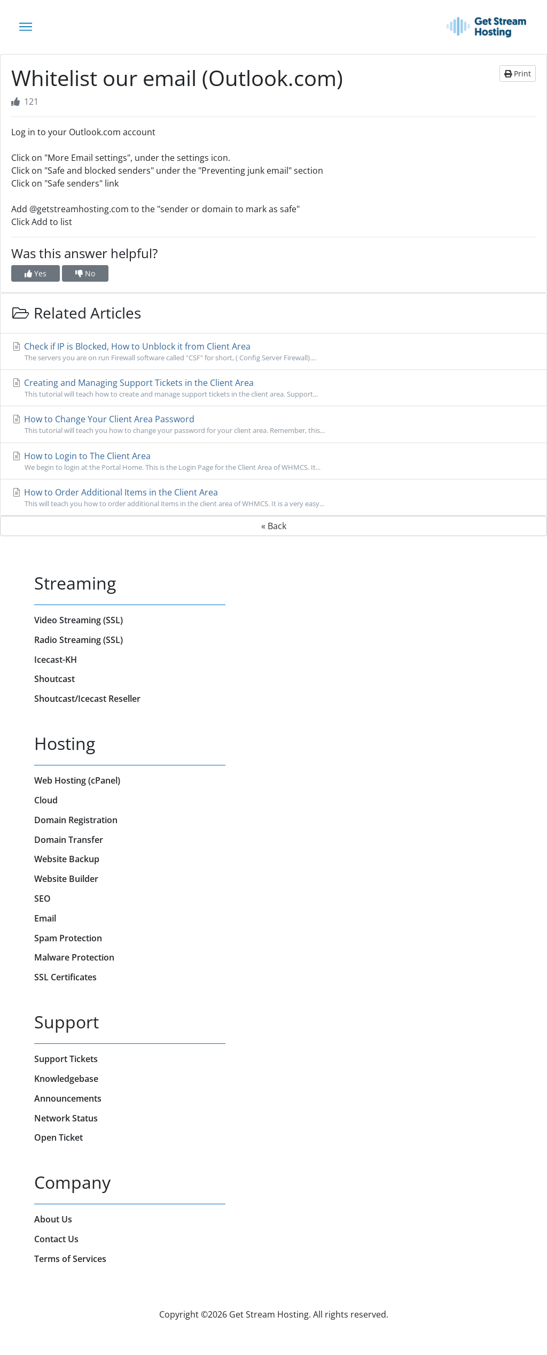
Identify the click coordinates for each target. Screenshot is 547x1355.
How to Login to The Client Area (273, 461)
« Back (273, 526)
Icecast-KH (55, 659)
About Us (53, 1219)
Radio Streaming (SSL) (78, 640)
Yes (35, 273)
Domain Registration (76, 820)
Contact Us (56, 1239)
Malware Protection (74, 957)
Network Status (66, 1118)
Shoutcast (54, 679)
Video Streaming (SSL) (78, 620)
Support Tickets (66, 1059)
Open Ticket (58, 1137)
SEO (42, 898)
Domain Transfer (68, 840)
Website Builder (66, 879)
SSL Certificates (65, 977)
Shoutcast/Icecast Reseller (87, 698)
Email (45, 918)
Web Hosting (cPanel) (77, 780)
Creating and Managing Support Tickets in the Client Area (273, 388)
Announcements (67, 1098)
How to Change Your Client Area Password (273, 424)
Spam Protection (68, 938)
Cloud (46, 800)
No (85, 273)
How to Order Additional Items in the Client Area (273, 497)
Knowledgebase (66, 1079)
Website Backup (66, 859)
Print (517, 73)
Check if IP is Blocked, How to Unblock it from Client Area (273, 351)
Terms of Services (70, 1259)
